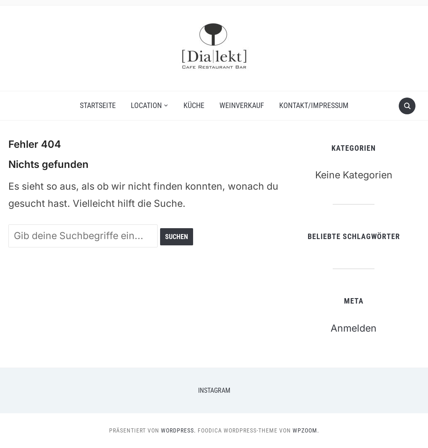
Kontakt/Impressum (314, 105)
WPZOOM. (306, 430)
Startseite (98, 105)
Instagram (214, 390)
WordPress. (178, 430)
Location (146, 105)
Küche (193, 105)
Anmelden (354, 328)
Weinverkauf (241, 105)
